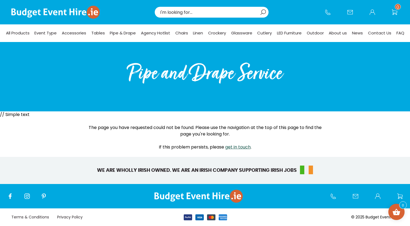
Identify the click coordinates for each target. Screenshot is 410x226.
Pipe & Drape (123, 33)
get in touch (238, 147)
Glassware (241, 33)
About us (338, 33)
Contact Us (352, 15)
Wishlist (397, 15)
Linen (198, 33)
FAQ (400, 33)
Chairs (181, 33)
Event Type (45, 33)
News (357, 33)
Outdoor (315, 33)
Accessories (74, 33)
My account (375, 15)
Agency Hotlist (155, 33)
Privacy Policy (70, 217)
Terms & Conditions (30, 217)
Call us (330, 15)
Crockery (217, 33)
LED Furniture (289, 33)
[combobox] (208, 12)
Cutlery (264, 33)
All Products (18, 33)
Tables (98, 33)
